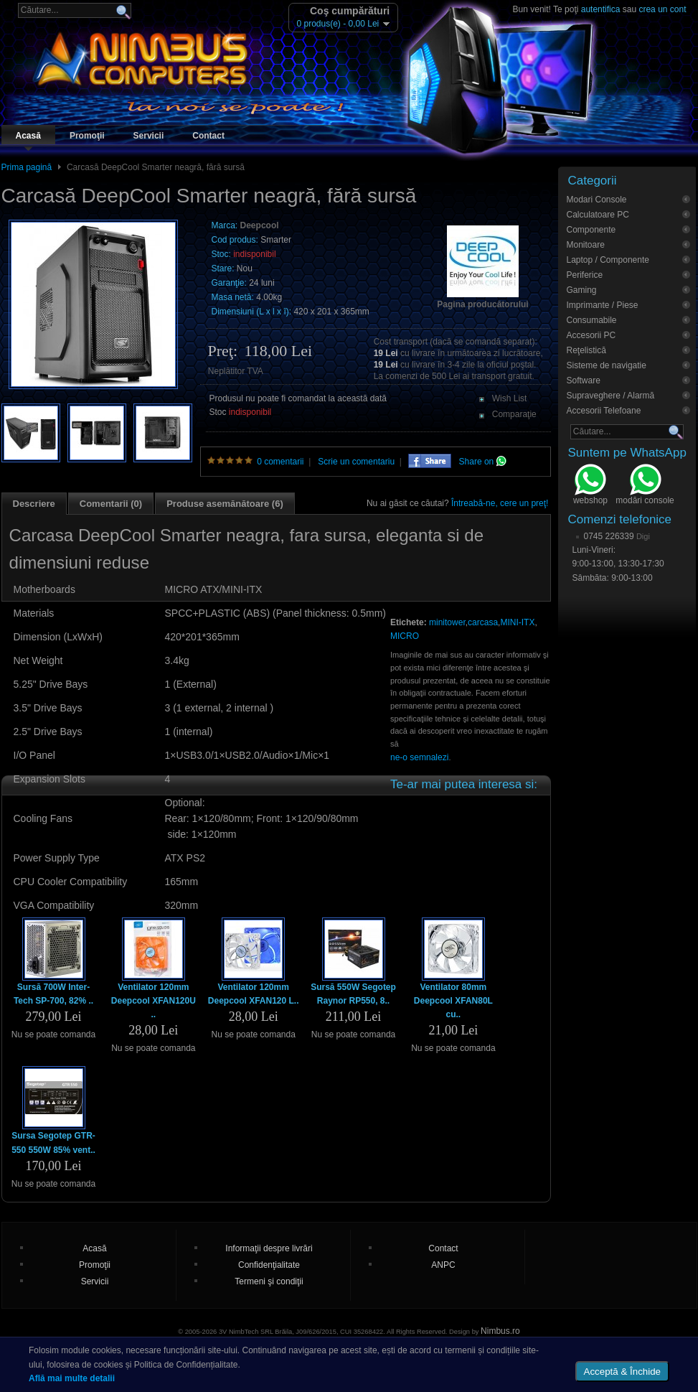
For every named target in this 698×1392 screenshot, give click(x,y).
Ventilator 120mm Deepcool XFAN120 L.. (253, 994)
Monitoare (586, 245)
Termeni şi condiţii (269, 1281)
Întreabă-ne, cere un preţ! (499, 503)
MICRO (404, 636)
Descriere (34, 503)
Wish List (509, 398)
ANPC (443, 1265)
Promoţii (87, 136)
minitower (447, 622)
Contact (208, 136)
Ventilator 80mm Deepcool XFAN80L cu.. (453, 1000)
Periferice (585, 275)
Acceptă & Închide (622, 1371)
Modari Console (597, 200)
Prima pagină (26, 167)
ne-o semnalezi (419, 757)
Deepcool (259, 225)
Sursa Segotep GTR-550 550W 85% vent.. (53, 1142)
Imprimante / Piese (602, 305)
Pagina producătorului (482, 304)
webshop (590, 486)
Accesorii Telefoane (604, 411)
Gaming (582, 290)
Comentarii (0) (111, 503)
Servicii (148, 136)
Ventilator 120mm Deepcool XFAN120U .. (153, 1000)
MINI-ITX (517, 622)
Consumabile (592, 320)
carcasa (483, 622)
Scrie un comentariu (356, 462)
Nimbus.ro (500, 1331)
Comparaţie (514, 414)
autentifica (601, 9)
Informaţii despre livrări (268, 1248)
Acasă (28, 136)
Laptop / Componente (608, 260)
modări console (645, 486)
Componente (591, 230)
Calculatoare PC (598, 215)
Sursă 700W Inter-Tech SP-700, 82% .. (53, 994)
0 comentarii (280, 462)
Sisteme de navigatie (606, 365)
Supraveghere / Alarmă (611, 396)
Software (583, 380)
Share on (482, 462)
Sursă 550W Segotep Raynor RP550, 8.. (353, 994)
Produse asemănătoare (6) (224, 503)
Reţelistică (586, 350)
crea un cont (662, 9)
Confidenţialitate (269, 1265)
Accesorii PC (591, 335)
